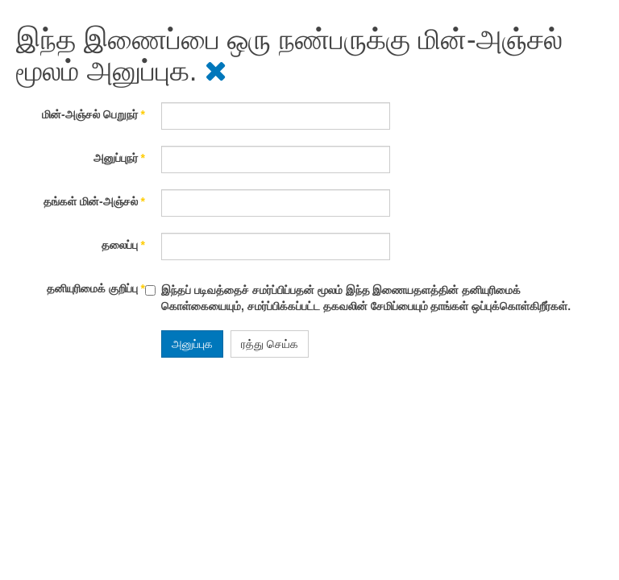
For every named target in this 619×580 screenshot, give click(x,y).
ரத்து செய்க (269, 344)
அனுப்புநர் (119, 157)
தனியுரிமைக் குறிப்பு (96, 288)
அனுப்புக (192, 344)
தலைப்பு (123, 244)
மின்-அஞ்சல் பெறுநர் (93, 114)
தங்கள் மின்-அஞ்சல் (94, 201)
